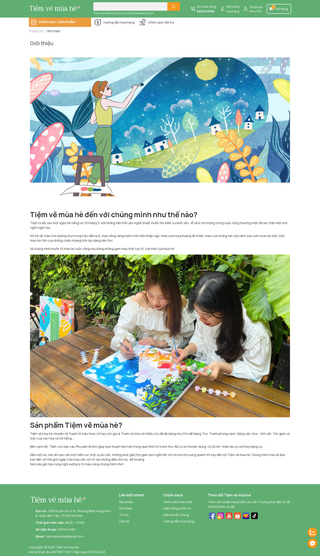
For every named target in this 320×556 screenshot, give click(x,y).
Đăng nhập (255, 11)
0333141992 (206, 11)
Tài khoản (256, 7)
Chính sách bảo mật (177, 502)
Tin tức (124, 515)
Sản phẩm (126, 502)
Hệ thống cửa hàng (232, 8)
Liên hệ (124, 521)
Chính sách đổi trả (161, 22)
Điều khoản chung (176, 515)
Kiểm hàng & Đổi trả (177, 508)
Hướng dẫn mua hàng (119, 22)
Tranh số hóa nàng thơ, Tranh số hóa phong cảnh (123, 13)
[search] (173, 6)
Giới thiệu (42, 43)
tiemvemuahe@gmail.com (65, 536)
